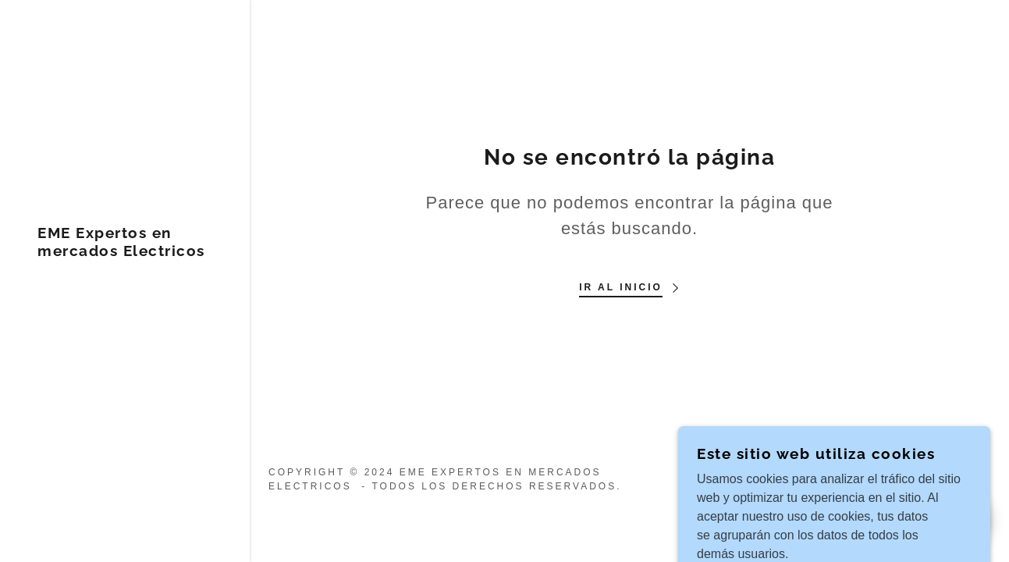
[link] (124, 251)
